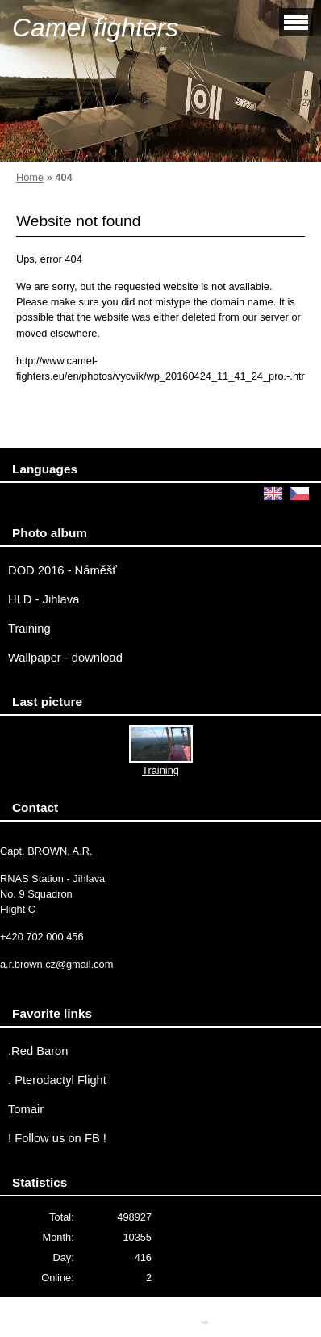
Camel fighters (95, 27)
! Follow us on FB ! (57, 1138)
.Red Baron (38, 1051)
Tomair (26, 1109)
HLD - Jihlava (43, 599)
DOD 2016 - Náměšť (62, 570)
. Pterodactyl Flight (57, 1080)
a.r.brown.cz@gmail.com (56, 964)
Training (29, 628)
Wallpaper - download (65, 657)
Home (30, 177)
